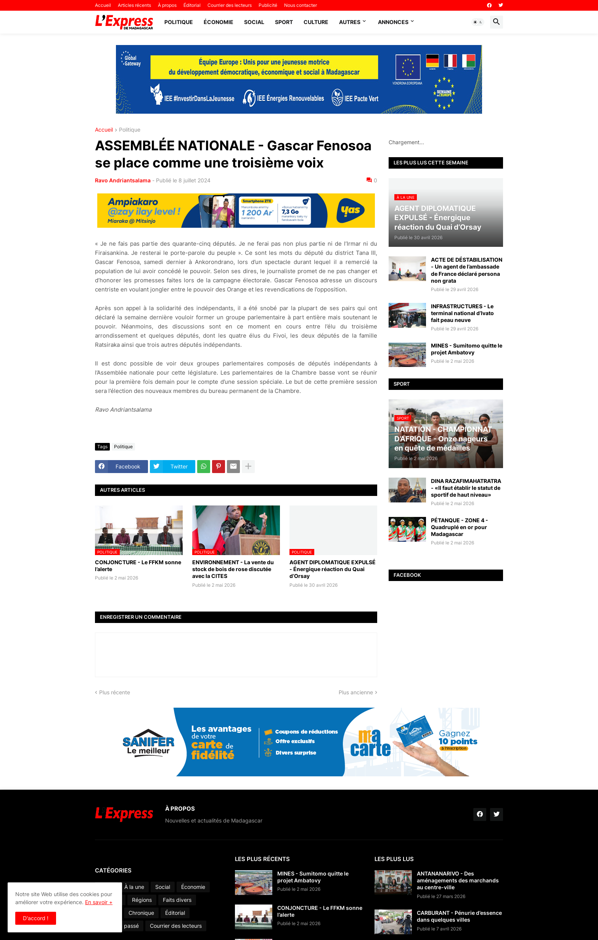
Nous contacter (300, 5)
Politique (178, 22)
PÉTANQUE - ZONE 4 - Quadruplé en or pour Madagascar (459, 527)
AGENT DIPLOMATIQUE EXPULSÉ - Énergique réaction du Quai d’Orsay (332, 569)
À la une (134, 887)
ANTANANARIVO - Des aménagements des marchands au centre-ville (458, 880)
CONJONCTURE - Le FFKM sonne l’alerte (138, 565)
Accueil (103, 5)
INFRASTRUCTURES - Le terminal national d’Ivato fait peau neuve (462, 313)
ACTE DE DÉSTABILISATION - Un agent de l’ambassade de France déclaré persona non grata (466, 270)
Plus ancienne (356, 692)
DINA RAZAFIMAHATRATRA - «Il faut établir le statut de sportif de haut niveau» (466, 488)
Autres (349, 22)
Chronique (141, 912)
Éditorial (192, 5)
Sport (284, 22)
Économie (218, 22)
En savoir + (99, 902)
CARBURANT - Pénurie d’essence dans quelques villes (459, 916)
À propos (167, 5)
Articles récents (134, 5)
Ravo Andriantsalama (123, 180)
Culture (316, 22)
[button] (477, 22)
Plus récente (114, 692)
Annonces (393, 22)
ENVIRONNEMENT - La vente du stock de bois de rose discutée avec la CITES (233, 569)
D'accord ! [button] (35, 918)
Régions (142, 900)
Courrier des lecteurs (229, 5)
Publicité (268, 5)
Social (254, 22)
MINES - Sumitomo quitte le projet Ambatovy (466, 349)
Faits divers (177, 900)
